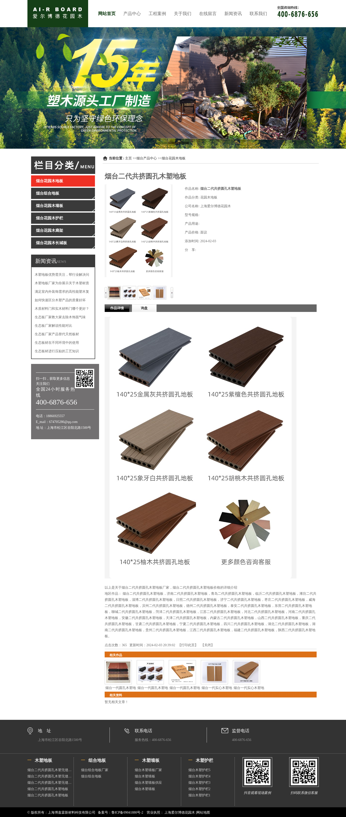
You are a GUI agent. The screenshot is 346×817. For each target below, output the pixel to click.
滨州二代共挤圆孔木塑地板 (162, 606)
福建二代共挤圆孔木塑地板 (254, 630)
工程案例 (157, 13)
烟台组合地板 (91, 776)
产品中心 (132, 13)
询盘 (144, 308)
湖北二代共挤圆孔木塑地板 (288, 624)
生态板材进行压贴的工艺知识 (57, 351)
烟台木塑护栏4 (199, 776)
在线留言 (208, 13)
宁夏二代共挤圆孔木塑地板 (199, 624)
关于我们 (182, 13)
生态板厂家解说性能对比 (53, 325)
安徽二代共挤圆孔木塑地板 (142, 618)
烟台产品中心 (146, 158)
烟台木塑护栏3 (199, 782)
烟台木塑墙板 (145, 776)
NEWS (61, 262)
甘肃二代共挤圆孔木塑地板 (155, 624)
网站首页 (107, 13)
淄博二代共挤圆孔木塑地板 (152, 600)
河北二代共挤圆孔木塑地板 (264, 612)
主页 (128, 158)
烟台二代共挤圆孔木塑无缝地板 (50, 770)
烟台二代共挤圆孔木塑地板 (143, 593)
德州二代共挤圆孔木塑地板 (206, 606)
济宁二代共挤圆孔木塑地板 (240, 600)
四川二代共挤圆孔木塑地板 (244, 624)
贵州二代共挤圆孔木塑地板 (165, 630)
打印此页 (188, 645)
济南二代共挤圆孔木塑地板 (187, 593)
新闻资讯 (233, 13)
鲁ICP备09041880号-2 (127, 812)
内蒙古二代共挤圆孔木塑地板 (232, 618)
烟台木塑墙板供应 (148, 782)
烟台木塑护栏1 (199, 795)
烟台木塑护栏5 (199, 770)
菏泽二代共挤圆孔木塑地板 (176, 612)
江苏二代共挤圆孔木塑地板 (220, 612)
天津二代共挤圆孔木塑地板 (186, 618)
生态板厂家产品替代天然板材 (57, 334)
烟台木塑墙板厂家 (148, 770)
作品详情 (117, 308)
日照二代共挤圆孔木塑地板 (196, 600)
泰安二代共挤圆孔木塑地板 (250, 606)
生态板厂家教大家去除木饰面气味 (60, 317)
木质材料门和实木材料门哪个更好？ (62, 308)
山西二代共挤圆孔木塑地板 (278, 618)
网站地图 (203, 812)
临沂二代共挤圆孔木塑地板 (275, 593)
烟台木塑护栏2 (199, 789)
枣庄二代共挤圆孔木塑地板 (284, 600)
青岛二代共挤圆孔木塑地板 (231, 593)
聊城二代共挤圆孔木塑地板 (131, 612)
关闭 (207, 645)
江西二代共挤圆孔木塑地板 (210, 630)
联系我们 (258, 13)
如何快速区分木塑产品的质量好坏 (60, 300)
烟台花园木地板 (174, 158)
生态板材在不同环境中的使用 (57, 342)
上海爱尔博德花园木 (180, 812)
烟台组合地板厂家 (94, 770)
